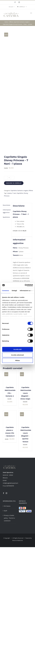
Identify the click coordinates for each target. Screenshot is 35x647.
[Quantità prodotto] (9, 177)
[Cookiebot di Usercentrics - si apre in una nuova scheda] (25, 285)
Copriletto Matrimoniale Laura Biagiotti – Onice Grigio (25, 393)
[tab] (6, 205)
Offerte (31, 190)
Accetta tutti (17, 349)
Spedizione (6, 217)
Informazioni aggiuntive (6, 211)
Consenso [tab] (5, 290)
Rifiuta (17, 360)
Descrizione (6, 205)
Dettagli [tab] (14, 290)
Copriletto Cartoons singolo (19, 190)
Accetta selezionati (17, 355)
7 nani (14, 193)
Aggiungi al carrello (13, 183)
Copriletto (20, 193)
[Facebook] (3, 493)
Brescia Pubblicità (17, 540)
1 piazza (9, 193)
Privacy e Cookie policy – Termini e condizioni (9, 518)
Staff (5, 511)
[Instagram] (6, 493)
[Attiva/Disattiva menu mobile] (31, 13)
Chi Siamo (7, 506)
